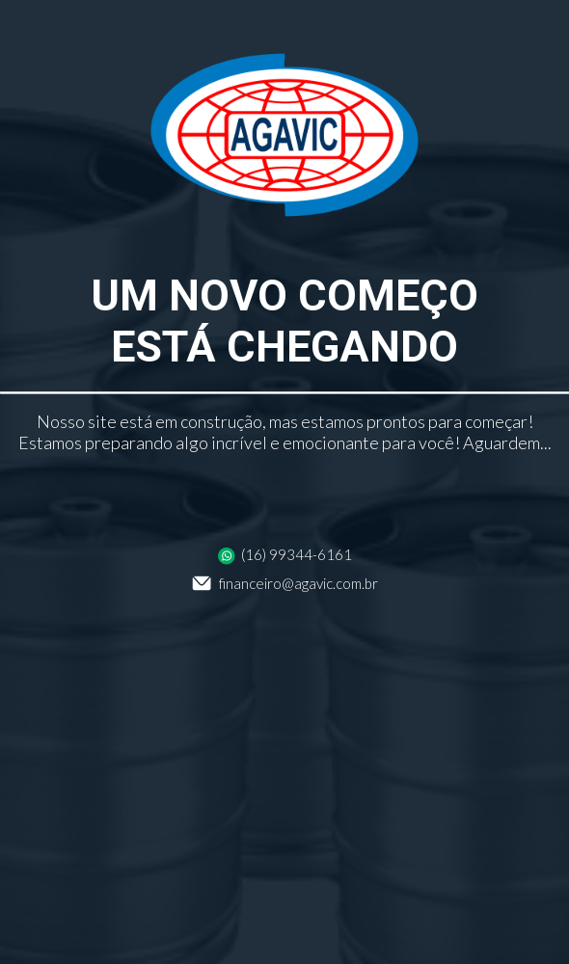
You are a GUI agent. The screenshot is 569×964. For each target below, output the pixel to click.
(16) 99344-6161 (284, 554)
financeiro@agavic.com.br (285, 583)
